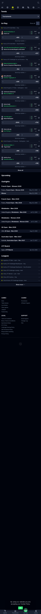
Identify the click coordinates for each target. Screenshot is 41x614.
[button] (20, 28)
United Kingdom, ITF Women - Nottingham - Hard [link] (16, 141)
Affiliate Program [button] (25, 303)
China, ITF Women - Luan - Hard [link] (11, 273)
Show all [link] (32, 23)
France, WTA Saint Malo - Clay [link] (11, 28)
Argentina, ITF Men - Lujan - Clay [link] (11, 260)
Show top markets (20, 41)
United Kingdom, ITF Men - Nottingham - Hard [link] (15, 88)
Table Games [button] (4, 303)
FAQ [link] (22, 323)
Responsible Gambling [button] (7, 331)
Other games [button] (4, 307)
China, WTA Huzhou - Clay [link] (10, 277)
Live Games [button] (4, 305)
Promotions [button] (24, 301)
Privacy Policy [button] (5, 334)
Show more (20, 284)
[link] (2, 7)
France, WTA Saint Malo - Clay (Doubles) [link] (13, 43)
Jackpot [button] (3, 309)
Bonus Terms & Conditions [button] (8, 320)
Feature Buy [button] (4, 311)
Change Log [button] (24, 320)
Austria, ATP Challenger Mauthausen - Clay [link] (14, 263)
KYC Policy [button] (4, 325)
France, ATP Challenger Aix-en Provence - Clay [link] (15, 59)
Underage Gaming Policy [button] (7, 327)
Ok (20, 608)
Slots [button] (2, 301)
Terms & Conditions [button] (6, 318)
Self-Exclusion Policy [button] (7, 329)
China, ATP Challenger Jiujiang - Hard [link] (13, 270)
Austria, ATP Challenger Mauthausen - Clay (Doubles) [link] (17, 267)
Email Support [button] (24, 318)
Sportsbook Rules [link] (6, 323)
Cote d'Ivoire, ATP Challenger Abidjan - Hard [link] (14, 280)
